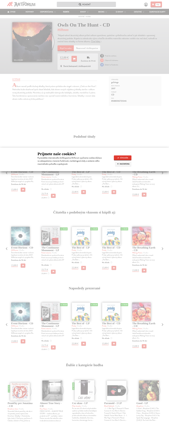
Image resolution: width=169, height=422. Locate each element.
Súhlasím (122, 158)
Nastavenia (123, 164)
